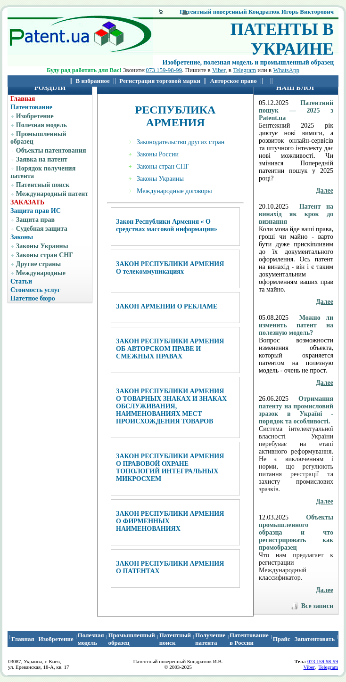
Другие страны (38, 264)
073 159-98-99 (164, 69)
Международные (41, 272)
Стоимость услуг (35, 289)
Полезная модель (41, 125)
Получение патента (210, 639)
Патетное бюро (32, 298)
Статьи (21, 281)
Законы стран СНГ (44, 255)
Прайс (281, 638)
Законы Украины (42, 246)
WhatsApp (286, 69)
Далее (324, 190)
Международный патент (52, 193)
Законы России (158, 154)
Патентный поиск (43, 184)
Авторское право (233, 80)
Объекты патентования (51, 150)
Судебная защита (41, 228)
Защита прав (35, 219)
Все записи (317, 605)
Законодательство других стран (180, 142)
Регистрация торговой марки (159, 80)
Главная (22, 98)
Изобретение (35, 116)
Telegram (244, 69)
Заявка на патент (41, 159)
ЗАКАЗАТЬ (27, 202)
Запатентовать (315, 638)
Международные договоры (174, 191)
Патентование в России (249, 639)
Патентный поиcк (175, 639)
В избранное (93, 80)
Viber (218, 69)
